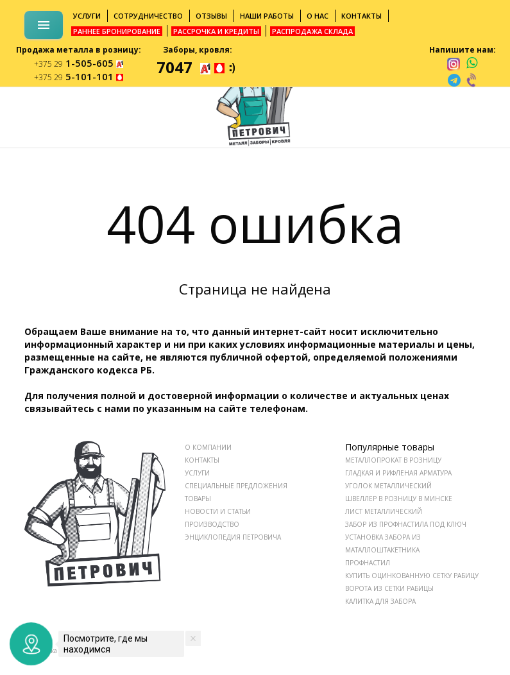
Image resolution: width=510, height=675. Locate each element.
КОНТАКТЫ (202, 460)
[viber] (472, 80)
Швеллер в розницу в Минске (398, 498)
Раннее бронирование (116, 31)
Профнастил (367, 562)
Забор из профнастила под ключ (405, 524)
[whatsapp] (471, 63)
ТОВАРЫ (198, 498)
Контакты (361, 16)
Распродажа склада (312, 31)
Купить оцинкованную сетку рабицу (412, 575)
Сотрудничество (148, 16)
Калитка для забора (380, 601)
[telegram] (454, 80)
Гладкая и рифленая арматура (398, 472)
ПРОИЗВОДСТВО (212, 524)
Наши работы (267, 16)
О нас (317, 16)
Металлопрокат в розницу (393, 460)
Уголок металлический (388, 485)
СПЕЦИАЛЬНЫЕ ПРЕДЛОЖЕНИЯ (236, 485)
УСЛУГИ (197, 472)
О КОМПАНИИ (208, 447)
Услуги (87, 16)
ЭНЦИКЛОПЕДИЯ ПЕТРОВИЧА (233, 537)
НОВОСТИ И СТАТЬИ (218, 511)
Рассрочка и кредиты (216, 31)
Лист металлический (383, 511)
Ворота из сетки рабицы (389, 588)
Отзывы (211, 16)
